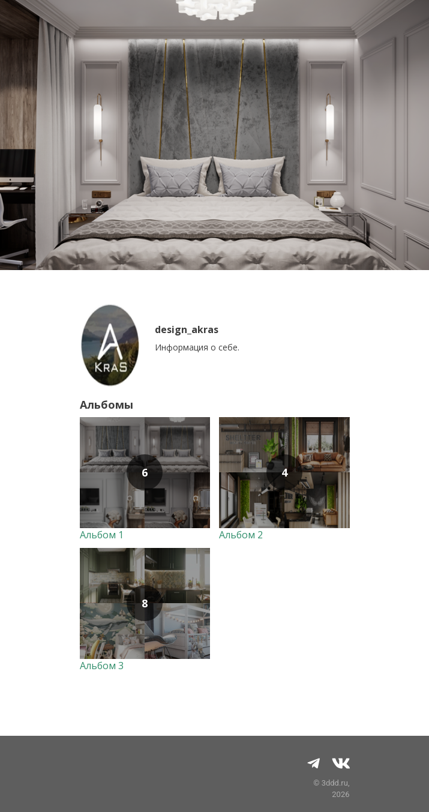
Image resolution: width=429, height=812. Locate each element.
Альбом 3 (102, 665)
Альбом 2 (241, 534)
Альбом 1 (102, 534)
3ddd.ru (335, 782)
